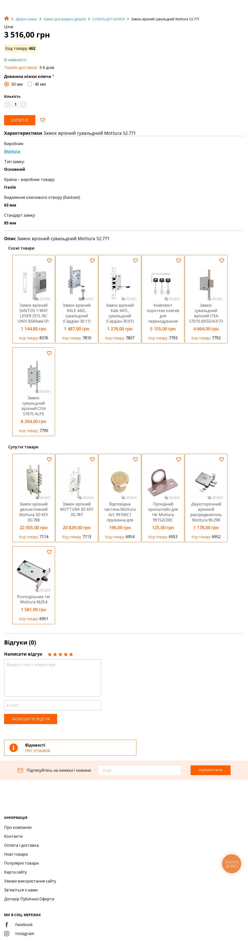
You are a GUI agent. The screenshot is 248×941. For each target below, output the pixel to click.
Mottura (12, 151)
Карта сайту (15, 872)
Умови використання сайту (30, 881)
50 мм (17, 84)
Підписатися (210, 770)
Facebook (18, 924)
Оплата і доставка (21, 845)
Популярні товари (21, 863)
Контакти (13, 836)
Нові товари (16, 854)
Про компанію (18, 827)
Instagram (19, 933)
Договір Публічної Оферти (29, 899)
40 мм (40, 84)
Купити (19, 120)
